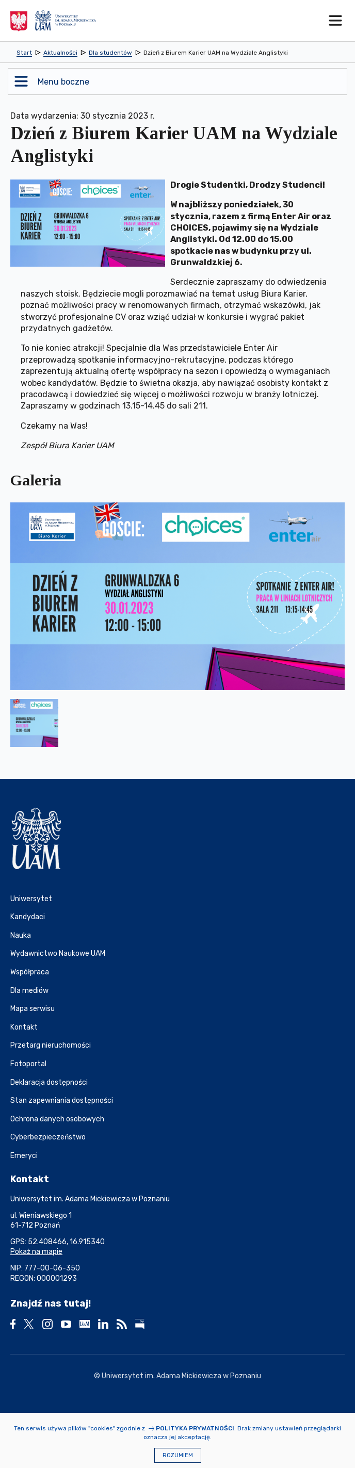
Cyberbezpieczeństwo (48, 1137)
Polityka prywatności (195, 1428)
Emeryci (24, 1155)
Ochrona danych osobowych (57, 1119)
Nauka (20, 935)
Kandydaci (27, 916)
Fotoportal (28, 1063)
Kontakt (24, 1027)
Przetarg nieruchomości (50, 1045)
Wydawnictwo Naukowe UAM (57, 953)
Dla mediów (29, 990)
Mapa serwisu (32, 1008)
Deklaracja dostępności (49, 1082)
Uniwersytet (31, 898)
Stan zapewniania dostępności (61, 1100)
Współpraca (29, 972)
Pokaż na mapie (36, 1251)
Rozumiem (178, 1455)
